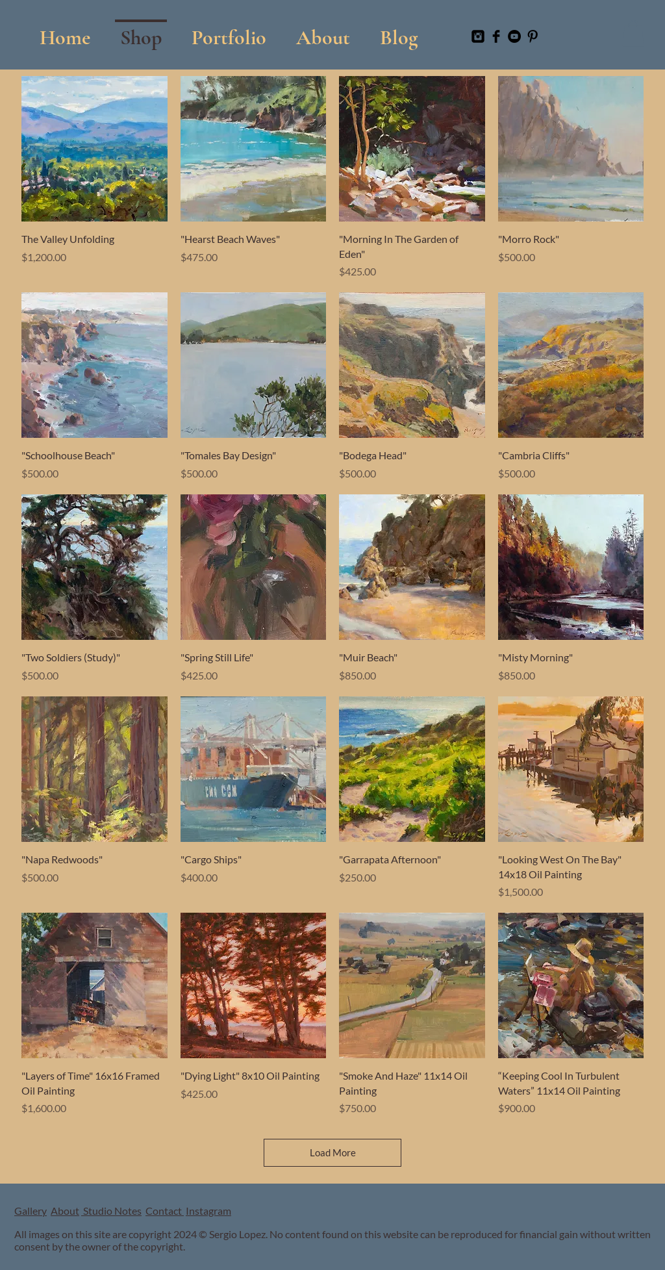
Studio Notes (111, 1210)
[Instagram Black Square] (477, 36)
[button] (229, 31)
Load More (333, 1152)
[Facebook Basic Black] (496, 36)
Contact (164, 1210)
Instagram (208, 1210)
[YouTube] (514, 36)
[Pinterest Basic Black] (532, 36)
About (65, 1210)
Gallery (30, 1210)
